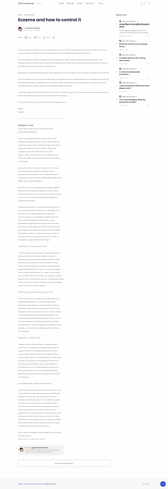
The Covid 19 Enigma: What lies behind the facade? (132, 101)
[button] (141, 3)
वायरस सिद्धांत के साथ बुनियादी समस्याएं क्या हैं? (134, 25)
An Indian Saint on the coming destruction (132, 59)
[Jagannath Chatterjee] (33, 28)
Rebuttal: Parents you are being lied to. (133, 45)
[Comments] (148, 36)
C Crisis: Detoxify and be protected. (129, 73)
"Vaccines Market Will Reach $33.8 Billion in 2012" (134, 87)
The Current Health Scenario (27, 3)
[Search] (145, 3)
